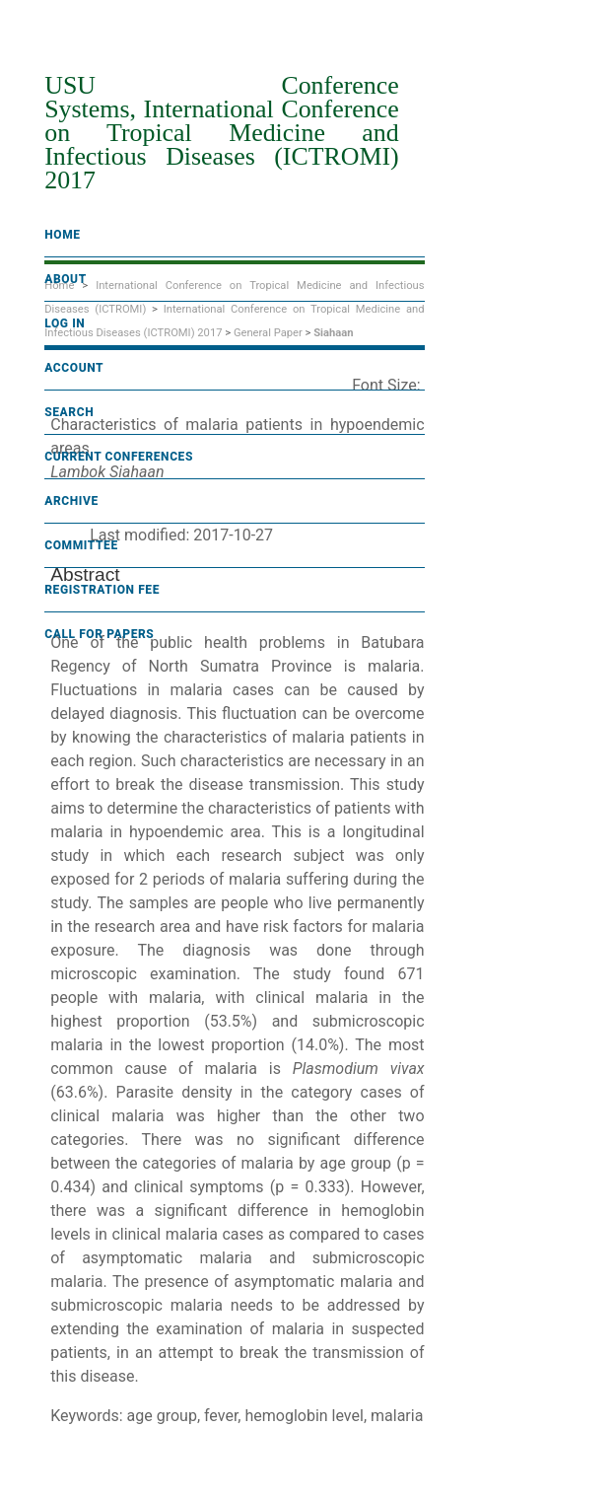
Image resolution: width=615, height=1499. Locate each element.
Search (69, 412)
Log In (64, 323)
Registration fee (102, 590)
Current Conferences (118, 457)
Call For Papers (99, 634)
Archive (71, 501)
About (65, 279)
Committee (81, 545)
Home (62, 235)
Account (73, 368)
